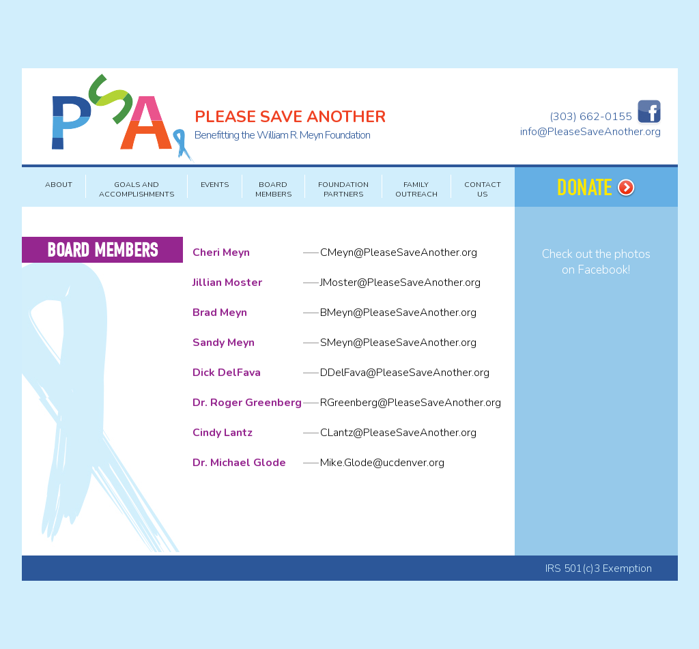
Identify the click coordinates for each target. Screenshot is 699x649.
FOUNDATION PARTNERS (343, 189)
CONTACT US (482, 189)
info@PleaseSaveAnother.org (590, 131)
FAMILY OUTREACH (416, 189)
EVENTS (215, 184)
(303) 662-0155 (591, 116)
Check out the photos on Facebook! (596, 262)
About (58, 184)
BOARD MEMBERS (273, 189)
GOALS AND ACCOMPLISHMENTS (136, 189)
